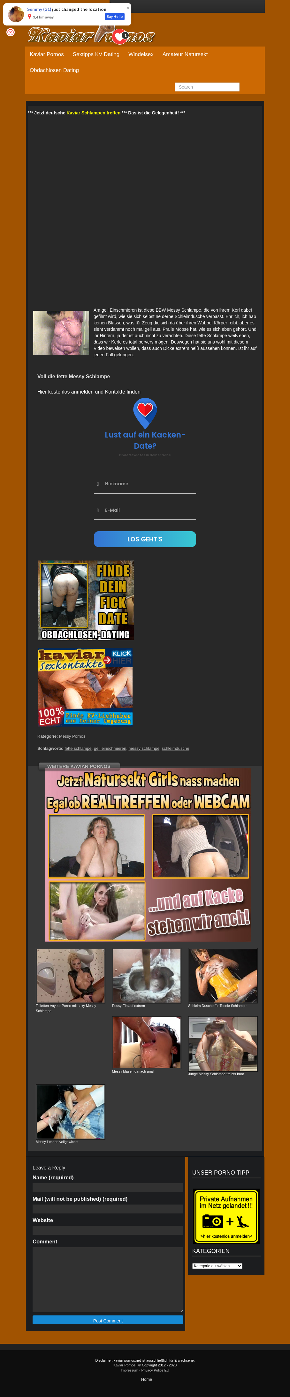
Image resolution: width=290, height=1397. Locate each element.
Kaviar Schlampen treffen (93, 112)
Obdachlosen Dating (54, 70)
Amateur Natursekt (185, 54)
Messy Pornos (72, 736)
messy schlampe (143, 748)
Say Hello (115, 16)
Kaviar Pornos (47, 54)
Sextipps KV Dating (96, 54)
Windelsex (140, 54)
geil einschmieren (110, 748)
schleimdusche (175, 748)
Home (146, 1379)
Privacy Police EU (155, 1370)
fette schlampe (78, 748)
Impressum (129, 1370)
